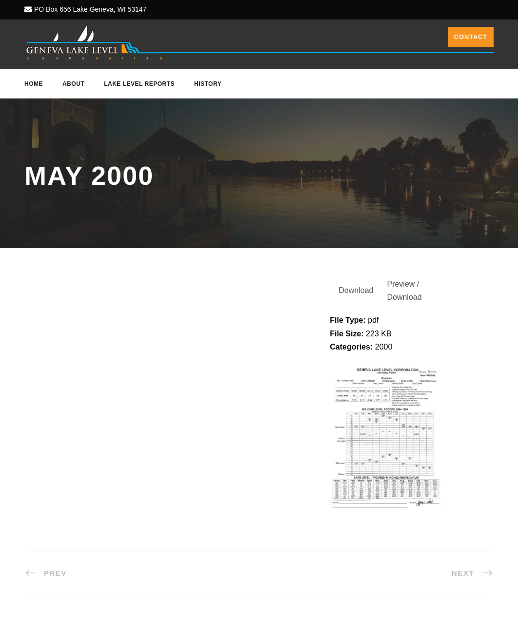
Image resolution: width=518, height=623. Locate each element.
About (73, 83)
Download (356, 290)
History (207, 83)
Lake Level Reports (139, 83)
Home (33, 83)
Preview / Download (404, 290)
